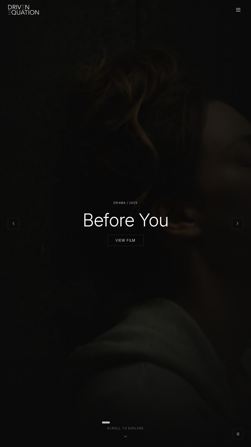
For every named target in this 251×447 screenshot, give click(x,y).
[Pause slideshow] (238, 434)
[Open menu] (238, 10)
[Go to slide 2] (113, 422)
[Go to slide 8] (136, 422)
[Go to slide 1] (106, 422)
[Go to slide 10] (144, 422)
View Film (125, 240)
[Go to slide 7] (132, 422)
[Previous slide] (13, 223)
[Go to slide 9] (140, 422)
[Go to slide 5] (125, 422)
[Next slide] (237, 223)
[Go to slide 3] (117, 422)
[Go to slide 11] (148, 422)
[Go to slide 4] (121, 422)
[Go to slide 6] (128, 422)
